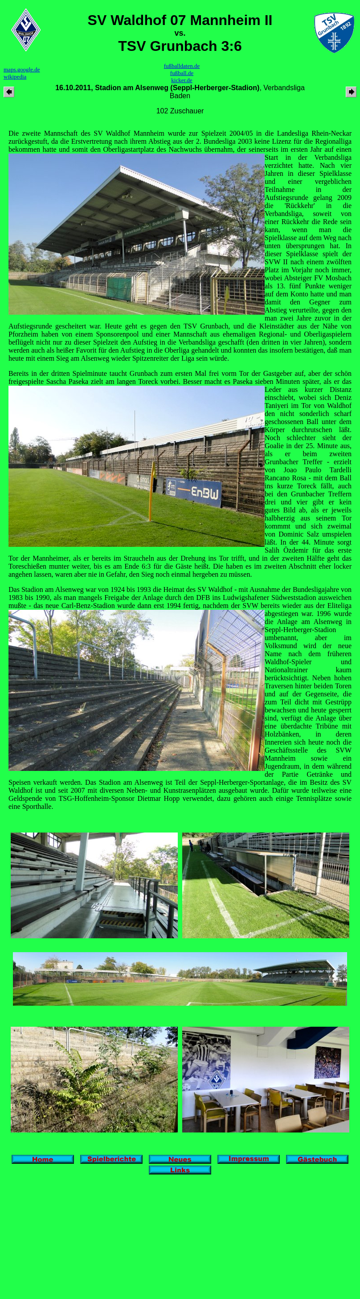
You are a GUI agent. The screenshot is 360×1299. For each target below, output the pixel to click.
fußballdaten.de (182, 65)
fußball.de (181, 73)
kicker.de (181, 80)
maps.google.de (22, 69)
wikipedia (15, 76)
